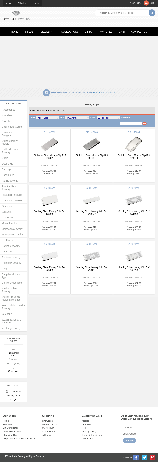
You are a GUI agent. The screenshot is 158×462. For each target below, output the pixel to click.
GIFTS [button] (89, 31)
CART (121, 31)
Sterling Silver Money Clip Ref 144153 (133, 212)
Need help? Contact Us (104, 92)
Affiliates (46, 435)
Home (6, 420)
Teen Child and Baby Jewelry (13, 307)
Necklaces (7, 240)
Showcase (34, 110)
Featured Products (12, 194)
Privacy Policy (89, 431)
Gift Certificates (10, 428)
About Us (7, 424)
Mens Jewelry (9, 223)
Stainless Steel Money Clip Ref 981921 (92, 156)
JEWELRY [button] (48, 31)
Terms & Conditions (92, 435)
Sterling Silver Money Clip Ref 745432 (49, 268)
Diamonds (7, 163)
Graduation (8, 217)
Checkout (13, 371)
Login (14, 399)
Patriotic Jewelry (11, 245)
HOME (14, 31)
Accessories (8, 109)
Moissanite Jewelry (12, 228)
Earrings (6, 169)
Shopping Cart (10, 435)
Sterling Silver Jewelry (9, 290)
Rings (5, 268)
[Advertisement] (79, 61)
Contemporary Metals (10, 142)
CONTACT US (139, 31)
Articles (85, 420)
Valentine (7, 314)
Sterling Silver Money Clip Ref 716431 (91, 268)
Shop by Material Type (11, 276)
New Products (49, 424)
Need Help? (135, 3)
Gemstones (8, 206)
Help (84, 428)
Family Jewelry (10, 180)
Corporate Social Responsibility (19, 438)
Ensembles (8, 175)
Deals (5, 158)
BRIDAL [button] (29, 31)
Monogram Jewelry (12, 234)
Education (87, 424)
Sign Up (35, 3)
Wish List (22, 3)
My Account (48, 428)
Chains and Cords (12, 126)
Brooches (7, 121)
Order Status (48, 431)
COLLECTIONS (70, 31)
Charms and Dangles (8, 134)
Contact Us (87, 438)
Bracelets (7, 115)
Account (9, 3)
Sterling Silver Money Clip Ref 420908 (49, 212)
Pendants (7, 251)
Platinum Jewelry (11, 257)
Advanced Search (12, 431)
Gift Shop (46, 110)
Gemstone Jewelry (12, 200)
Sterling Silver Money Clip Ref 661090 (133, 268)
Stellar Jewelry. (19, 456)
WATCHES (106, 31)
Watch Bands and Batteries (11, 321)
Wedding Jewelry (11, 328)
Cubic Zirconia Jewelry (10, 151)
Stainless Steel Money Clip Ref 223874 (134, 156)
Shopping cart (14, 354)
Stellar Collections (12, 282)
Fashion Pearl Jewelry (9, 188)
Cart (152, 3)
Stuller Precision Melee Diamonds (11, 298)
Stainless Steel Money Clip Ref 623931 (50, 156)
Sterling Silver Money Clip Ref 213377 (91, 212)
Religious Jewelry (11, 262)
